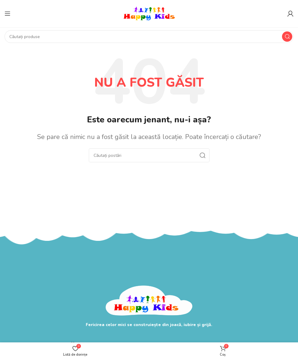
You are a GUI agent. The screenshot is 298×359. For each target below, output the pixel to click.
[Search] (149, 36)
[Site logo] (149, 13)
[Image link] (149, 300)
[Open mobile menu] (8, 14)
